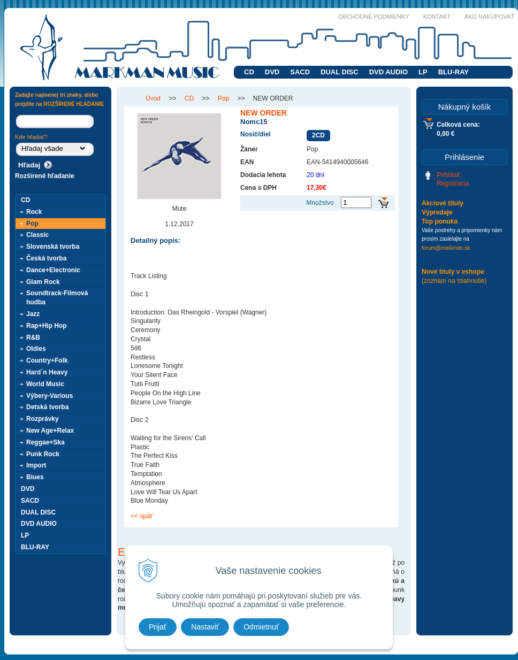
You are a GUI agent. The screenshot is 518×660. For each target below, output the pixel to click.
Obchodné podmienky (373, 16)
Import (36, 465)
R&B (33, 337)
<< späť (142, 516)
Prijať (157, 627)
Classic (37, 235)
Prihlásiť (448, 175)
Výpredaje (437, 212)
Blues (35, 477)
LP (423, 72)
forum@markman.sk (446, 248)
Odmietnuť (261, 627)
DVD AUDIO (388, 72)
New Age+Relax (50, 430)
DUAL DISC (340, 72)
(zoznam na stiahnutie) (454, 281)
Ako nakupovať (489, 16)
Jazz (33, 314)
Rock (34, 212)
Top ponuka (440, 221)
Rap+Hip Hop (46, 325)
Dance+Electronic (53, 270)
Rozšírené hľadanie (44, 176)
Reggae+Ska (45, 442)
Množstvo (319, 202)
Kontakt (437, 16)
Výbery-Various (49, 396)
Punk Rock (42, 454)
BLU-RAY (453, 72)
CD (249, 72)
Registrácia (453, 183)
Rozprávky (42, 419)
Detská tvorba (47, 407)
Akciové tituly (442, 203)
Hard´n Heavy (46, 372)
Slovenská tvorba (52, 246)
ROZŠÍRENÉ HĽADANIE (73, 104)
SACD (300, 72)
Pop (32, 223)
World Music (45, 384)
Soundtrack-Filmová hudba (57, 297)
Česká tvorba (46, 258)
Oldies (36, 348)
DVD (272, 72)
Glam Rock (43, 282)
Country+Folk (47, 360)
